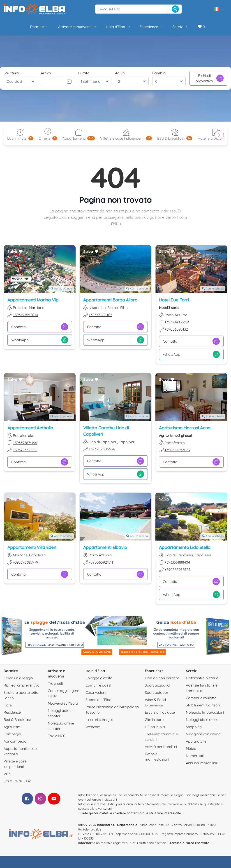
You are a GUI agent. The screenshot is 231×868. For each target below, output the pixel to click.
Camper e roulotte (201, 698)
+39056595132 (176, 329)
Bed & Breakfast (17, 719)
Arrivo (46, 73)
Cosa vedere (95, 692)
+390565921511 (101, 562)
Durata (84, 73)
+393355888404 (177, 562)
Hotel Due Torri (174, 300)
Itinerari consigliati (100, 719)
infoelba (84, 843)
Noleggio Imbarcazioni (205, 712)
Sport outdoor (156, 692)
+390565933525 (177, 569)
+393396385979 (25, 562)
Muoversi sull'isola (63, 703)
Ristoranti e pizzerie (202, 678)
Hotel (8, 705)
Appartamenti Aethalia (30, 427)
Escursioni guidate (160, 712)
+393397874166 (25, 442)
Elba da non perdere (162, 678)
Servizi (180, 26)
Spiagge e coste (98, 678)
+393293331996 (25, 449)
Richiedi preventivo (210, 78)
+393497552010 (25, 315)
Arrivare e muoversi (77, 26)
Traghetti (55, 683)
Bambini (159, 73)
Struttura (11, 73)
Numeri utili (195, 755)
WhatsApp (39, 339)
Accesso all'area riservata (189, 843)
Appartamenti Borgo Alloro (110, 300)
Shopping (194, 727)
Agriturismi (12, 727)
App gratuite (196, 741)
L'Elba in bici (155, 727)
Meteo (191, 748)
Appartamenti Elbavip (105, 547)
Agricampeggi (15, 741)
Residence (12, 712)
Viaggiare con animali (204, 734)
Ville (7, 774)
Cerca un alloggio (18, 678)
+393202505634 (102, 449)
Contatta (39, 326)
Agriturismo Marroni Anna (184, 427)
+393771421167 (100, 315)
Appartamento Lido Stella (184, 547)
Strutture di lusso (17, 781)
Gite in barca (155, 719)
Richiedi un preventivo (21, 685)
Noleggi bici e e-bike (202, 719)
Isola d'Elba (118, 26)
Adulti (120, 73)
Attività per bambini (161, 746)
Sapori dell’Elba (98, 699)
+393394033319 (176, 322)
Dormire (39, 26)
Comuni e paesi (98, 685)
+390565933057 (177, 449)
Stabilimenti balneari (203, 705)
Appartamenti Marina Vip (32, 300)
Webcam (93, 727)
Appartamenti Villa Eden (31, 547)
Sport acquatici (157, 685)
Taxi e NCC (56, 736)
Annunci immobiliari (202, 763)
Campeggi (12, 734)
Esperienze (151, 26)
